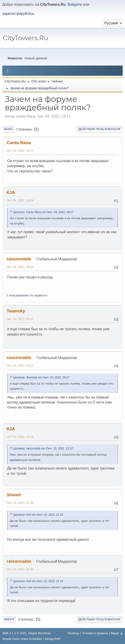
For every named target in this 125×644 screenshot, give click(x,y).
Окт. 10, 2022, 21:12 (20, 365)
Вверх (9, 619)
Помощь (73, 633)
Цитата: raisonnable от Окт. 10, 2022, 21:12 (43, 448)
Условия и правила (95, 633)
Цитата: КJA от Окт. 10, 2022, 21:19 (38, 514)
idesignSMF (53, 639)
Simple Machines (39, 633)
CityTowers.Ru (25, 38)
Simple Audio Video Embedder (22, 639)
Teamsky (16, 311)
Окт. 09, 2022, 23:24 (20, 267)
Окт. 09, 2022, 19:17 (20, 150)
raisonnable (19, 258)
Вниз (8, 129)
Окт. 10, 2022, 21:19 (20, 436)
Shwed (14, 494)
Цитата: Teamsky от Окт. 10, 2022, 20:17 (41, 377)
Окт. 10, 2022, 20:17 (20, 319)
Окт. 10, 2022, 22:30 (20, 569)
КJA (11, 192)
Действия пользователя (99, 129)
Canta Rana (19, 142)
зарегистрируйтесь (18, 14)
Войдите (75, 4)
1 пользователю (18, 295)
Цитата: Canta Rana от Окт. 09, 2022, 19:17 (43, 212)
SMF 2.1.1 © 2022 (14, 633)
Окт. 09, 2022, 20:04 (20, 200)
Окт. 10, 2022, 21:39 (20, 502)
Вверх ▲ (117, 633)
